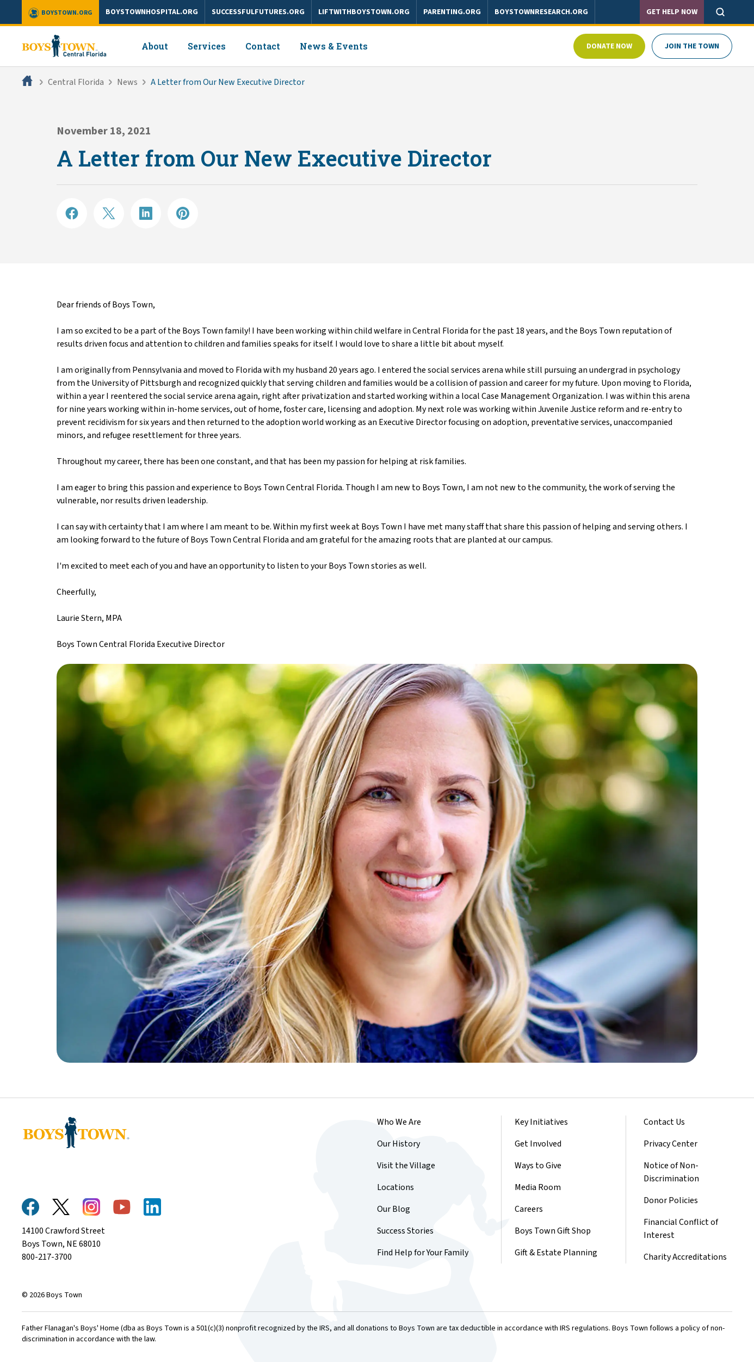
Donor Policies (671, 1200)
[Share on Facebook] (72, 213)
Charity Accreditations (685, 1257)
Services (207, 46)
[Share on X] (109, 213)
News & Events (334, 46)
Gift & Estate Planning (556, 1253)
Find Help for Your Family (422, 1253)
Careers (529, 1209)
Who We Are (399, 1122)
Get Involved (538, 1144)
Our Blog (393, 1209)
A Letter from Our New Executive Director (228, 82)
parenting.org (452, 12)
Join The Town (692, 46)
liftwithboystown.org (364, 12)
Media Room (538, 1187)
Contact (262, 46)
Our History (398, 1144)
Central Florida (76, 82)
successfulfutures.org (258, 12)
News (127, 82)
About (154, 46)
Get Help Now (671, 12)
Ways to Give (538, 1166)
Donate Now (609, 46)
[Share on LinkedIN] (146, 213)
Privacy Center (670, 1144)
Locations (395, 1187)
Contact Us (664, 1122)
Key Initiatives (541, 1122)
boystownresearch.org (541, 12)
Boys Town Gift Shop (553, 1231)
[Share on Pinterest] (183, 213)
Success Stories (405, 1231)
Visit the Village (406, 1166)
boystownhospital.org (152, 12)
